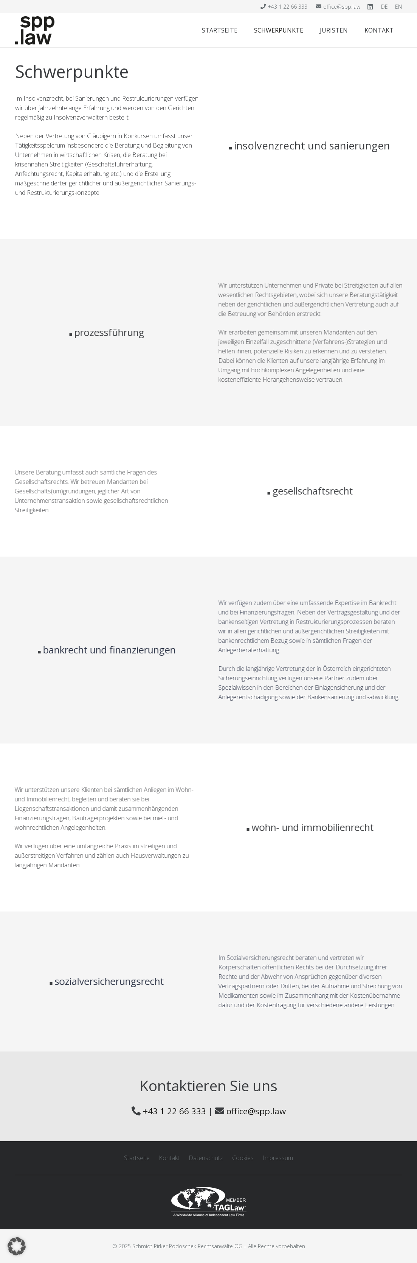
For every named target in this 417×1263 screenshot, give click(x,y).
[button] (16, 1246)
